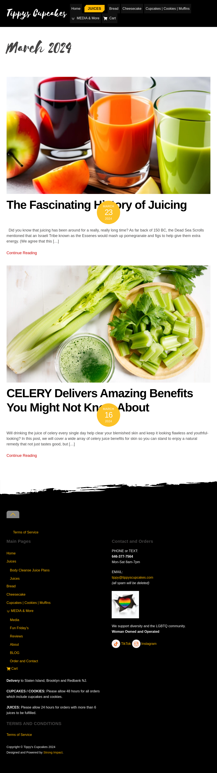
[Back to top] (13, 514)
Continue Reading (22, 253)
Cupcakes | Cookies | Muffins (168, 8)
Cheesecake (132, 8)
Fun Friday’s (19, 628)
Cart (110, 18)
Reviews (16, 636)
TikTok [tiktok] (121, 643)
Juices (94, 8)
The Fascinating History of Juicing (97, 204)
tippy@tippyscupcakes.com (132, 577)
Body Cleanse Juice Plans (30, 570)
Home (76, 8)
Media (14, 620)
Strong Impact (53, 752)
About (14, 644)
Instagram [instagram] (144, 643)
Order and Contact (24, 661)
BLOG (14, 653)
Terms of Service (26, 532)
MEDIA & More (85, 18)
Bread (113, 8)
